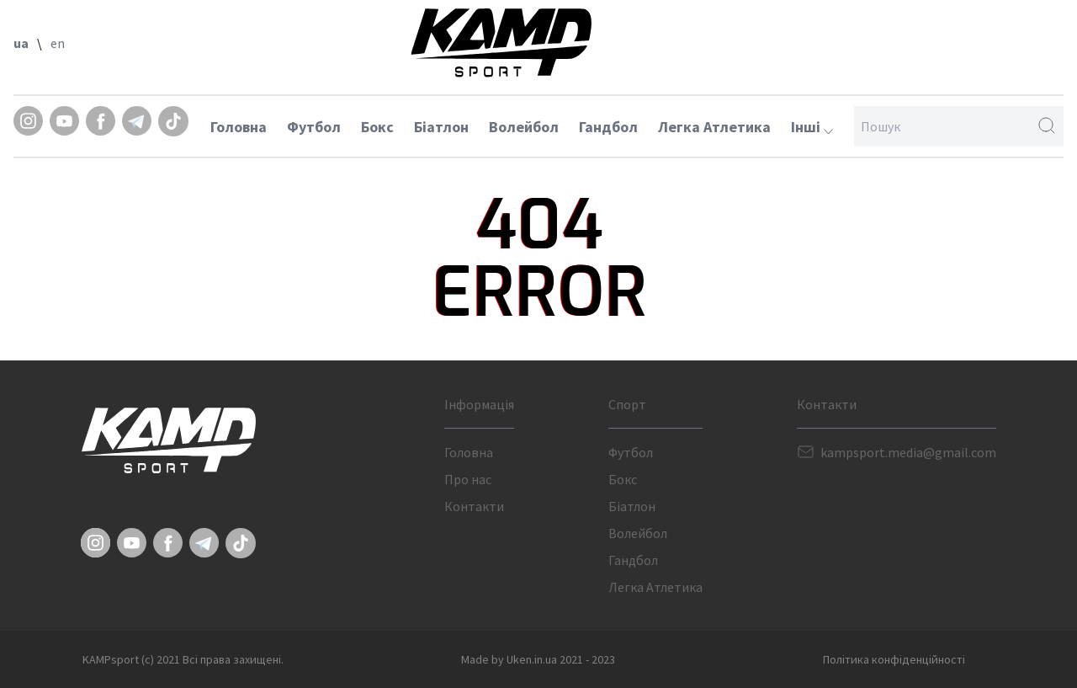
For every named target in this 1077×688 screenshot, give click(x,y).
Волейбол (524, 126)
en (57, 43)
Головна (238, 126)
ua (21, 43)
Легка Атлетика (714, 126)
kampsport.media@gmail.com (908, 452)
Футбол (314, 126)
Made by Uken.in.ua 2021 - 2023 (538, 659)
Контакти (474, 506)
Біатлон (441, 126)
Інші (812, 126)
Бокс (377, 126)
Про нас (467, 479)
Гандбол (608, 126)
